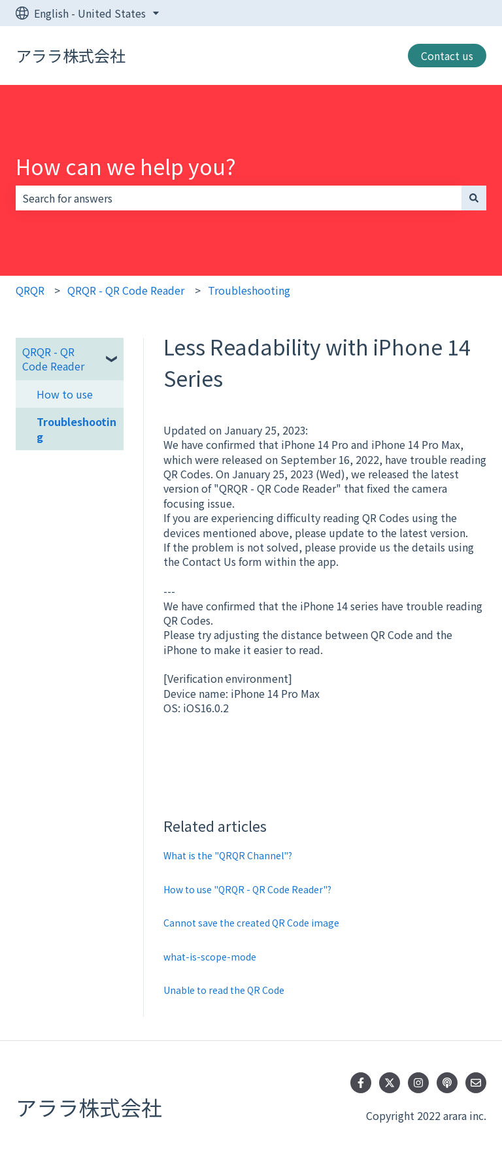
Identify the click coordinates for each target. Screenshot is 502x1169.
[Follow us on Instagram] (418, 1082)
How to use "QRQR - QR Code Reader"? (247, 889)
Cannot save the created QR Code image (251, 922)
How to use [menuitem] (65, 394)
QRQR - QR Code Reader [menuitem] (53, 359)
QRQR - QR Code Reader (125, 290)
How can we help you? (126, 166)
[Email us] (475, 1082)
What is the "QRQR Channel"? (227, 855)
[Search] (473, 198)
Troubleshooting (249, 290)
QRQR (30, 290)
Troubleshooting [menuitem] (76, 429)
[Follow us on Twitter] (389, 1082)
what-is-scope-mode (209, 956)
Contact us (447, 55)
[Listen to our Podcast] (447, 1082)
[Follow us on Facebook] (360, 1082)
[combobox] (238, 198)
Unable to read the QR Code (223, 989)
